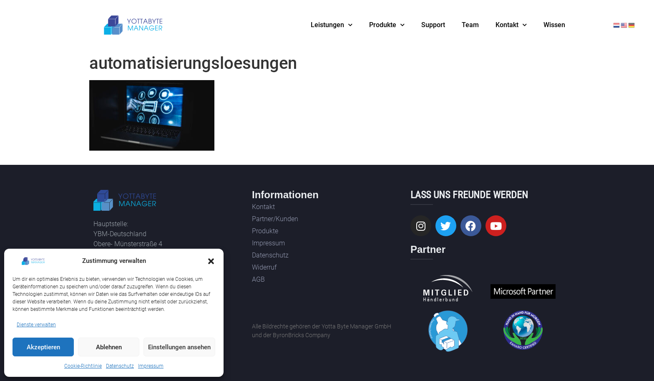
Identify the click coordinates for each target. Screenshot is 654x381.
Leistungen (331, 24)
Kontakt (511, 24)
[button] (211, 261)
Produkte (387, 24)
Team (470, 25)
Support (433, 25)
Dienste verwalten (36, 325)
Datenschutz (120, 366)
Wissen (554, 25)
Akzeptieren (43, 347)
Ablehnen (109, 347)
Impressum (151, 366)
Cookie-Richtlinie (83, 366)
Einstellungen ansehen (179, 347)
